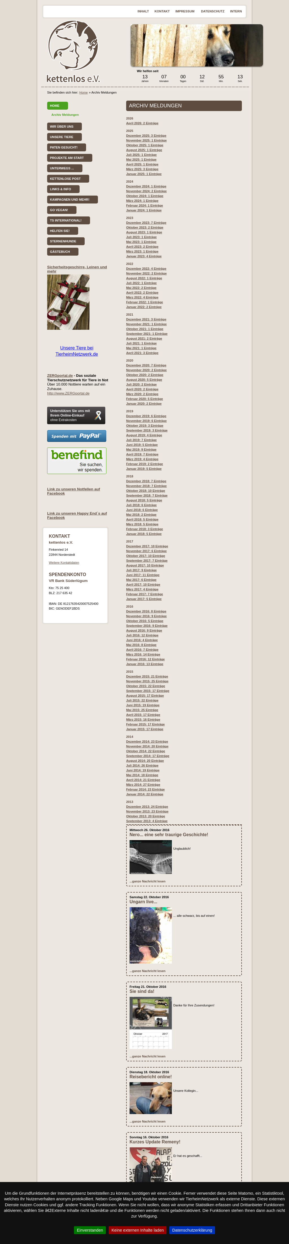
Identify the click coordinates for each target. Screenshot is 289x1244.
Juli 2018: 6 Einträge (141, 505)
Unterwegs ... (62, 168)
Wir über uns (61, 126)
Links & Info (60, 189)
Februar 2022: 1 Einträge (144, 302)
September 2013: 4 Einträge (147, 821)
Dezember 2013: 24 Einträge (147, 806)
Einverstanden (90, 1230)
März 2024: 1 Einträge (142, 200)
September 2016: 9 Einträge (147, 625)
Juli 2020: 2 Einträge (141, 384)
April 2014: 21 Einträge (143, 780)
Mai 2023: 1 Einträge (141, 242)
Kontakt (162, 11)
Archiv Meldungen (65, 114)
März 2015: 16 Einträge (143, 719)
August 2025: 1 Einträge (144, 150)
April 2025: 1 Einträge (142, 164)
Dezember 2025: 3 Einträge (146, 135)
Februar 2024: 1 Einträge (144, 205)
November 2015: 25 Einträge (147, 681)
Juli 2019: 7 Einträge (141, 440)
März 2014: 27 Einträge (143, 784)
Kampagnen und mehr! (69, 199)
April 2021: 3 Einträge (142, 353)
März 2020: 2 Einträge (142, 394)
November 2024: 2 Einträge (146, 191)
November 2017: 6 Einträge (146, 551)
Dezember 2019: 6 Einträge (146, 416)
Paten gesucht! (64, 147)
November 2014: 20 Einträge (147, 746)
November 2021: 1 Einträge (146, 324)
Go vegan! (59, 210)
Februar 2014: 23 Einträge (145, 789)
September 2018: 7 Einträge (147, 495)
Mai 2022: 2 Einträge (141, 287)
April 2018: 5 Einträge (142, 519)
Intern (236, 11)
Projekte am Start (67, 158)
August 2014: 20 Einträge (145, 760)
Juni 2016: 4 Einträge (142, 640)
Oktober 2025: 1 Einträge (144, 145)
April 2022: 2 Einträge (142, 292)
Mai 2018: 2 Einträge (141, 514)
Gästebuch (60, 251)
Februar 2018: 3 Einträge (144, 529)
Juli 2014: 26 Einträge (142, 765)
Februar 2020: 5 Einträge (144, 398)
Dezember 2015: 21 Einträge (147, 676)
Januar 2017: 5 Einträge (144, 599)
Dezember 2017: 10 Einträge (147, 546)
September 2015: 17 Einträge (147, 690)
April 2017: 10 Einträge (143, 584)
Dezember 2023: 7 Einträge (146, 222)
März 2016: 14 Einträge (143, 654)
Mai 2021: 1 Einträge (141, 348)
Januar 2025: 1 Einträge (144, 174)
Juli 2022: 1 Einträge (141, 283)
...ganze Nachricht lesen (147, 881)
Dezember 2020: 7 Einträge (146, 365)
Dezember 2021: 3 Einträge (146, 319)
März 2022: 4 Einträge (142, 297)
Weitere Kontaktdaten (64, 562)
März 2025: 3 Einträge (142, 169)
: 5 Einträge (144, 621)
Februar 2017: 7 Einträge (144, 594)
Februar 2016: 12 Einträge (145, 659)
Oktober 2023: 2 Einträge (144, 227)
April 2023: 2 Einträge (142, 246)
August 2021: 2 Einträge (144, 338)
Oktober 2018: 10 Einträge (145, 490)
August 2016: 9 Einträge (144, 630)
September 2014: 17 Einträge (147, 756)
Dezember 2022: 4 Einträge (146, 268)
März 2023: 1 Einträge (142, 251)
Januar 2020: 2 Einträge (144, 403)
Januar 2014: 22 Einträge (144, 794)
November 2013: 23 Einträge (147, 811)
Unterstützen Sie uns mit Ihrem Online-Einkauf (70, 415)
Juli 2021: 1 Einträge (141, 343)
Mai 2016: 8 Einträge (141, 645)
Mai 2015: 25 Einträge (142, 710)
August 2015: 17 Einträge (145, 695)
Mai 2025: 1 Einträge (141, 159)
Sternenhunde (63, 241)
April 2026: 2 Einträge (142, 123)
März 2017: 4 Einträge (142, 589)
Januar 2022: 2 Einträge (144, 307)
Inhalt (143, 11)
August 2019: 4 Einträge (144, 435)
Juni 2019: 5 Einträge (142, 444)
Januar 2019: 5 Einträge (144, 468)
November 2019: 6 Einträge (146, 420)
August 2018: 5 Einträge (144, 500)
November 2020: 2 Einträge (146, 370)
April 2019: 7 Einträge (142, 454)
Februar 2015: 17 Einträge (145, 724)
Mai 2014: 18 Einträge (142, 775)
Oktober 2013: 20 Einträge (145, 816)
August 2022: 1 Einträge (144, 278)
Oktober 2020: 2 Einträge (144, 375)
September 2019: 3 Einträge (147, 430)
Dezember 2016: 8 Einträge (146, 611)
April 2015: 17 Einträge (143, 714)
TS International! (66, 220)
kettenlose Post (65, 178)
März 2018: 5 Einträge (142, 524)
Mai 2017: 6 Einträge (141, 579)
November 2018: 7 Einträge (146, 486)
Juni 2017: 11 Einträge (142, 575)
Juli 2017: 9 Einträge (141, 570)
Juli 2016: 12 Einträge (142, 635)
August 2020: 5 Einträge (144, 379)
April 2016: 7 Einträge (142, 649)
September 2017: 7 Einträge (147, 560)
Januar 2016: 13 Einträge (144, 664)
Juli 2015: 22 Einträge (142, 700)
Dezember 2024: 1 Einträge (146, 186)
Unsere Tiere (61, 137)
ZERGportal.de (60, 375)
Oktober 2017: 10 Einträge (145, 555)
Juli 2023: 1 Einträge (141, 237)
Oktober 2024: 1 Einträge (144, 196)
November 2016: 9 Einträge (146, 616)
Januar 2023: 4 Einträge (144, 256)
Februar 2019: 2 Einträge (144, 464)
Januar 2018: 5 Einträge (144, 533)
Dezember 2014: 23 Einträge (147, 741)
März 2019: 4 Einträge (142, 459)
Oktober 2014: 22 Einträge (145, 751)
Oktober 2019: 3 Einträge (144, 425)
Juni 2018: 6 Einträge (142, 510)
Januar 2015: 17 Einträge (144, 729)
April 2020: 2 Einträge (142, 389)
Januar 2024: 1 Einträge (144, 210)
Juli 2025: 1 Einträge (141, 154)
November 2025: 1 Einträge (146, 140)
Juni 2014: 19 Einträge (142, 770)
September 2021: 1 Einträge (147, 333)
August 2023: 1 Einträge (144, 232)
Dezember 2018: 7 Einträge (146, 481)
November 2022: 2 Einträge (146, 273)
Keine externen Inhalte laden (137, 1230)
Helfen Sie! (60, 231)
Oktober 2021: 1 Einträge (144, 329)
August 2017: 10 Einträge (145, 565)
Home (83, 92)
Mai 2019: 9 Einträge (141, 449)
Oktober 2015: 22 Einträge (145, 686)
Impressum (185, 11)
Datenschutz (212, 11)
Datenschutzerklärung (192, 1230)
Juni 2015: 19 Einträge (142, 705)
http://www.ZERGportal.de (68, 393)
